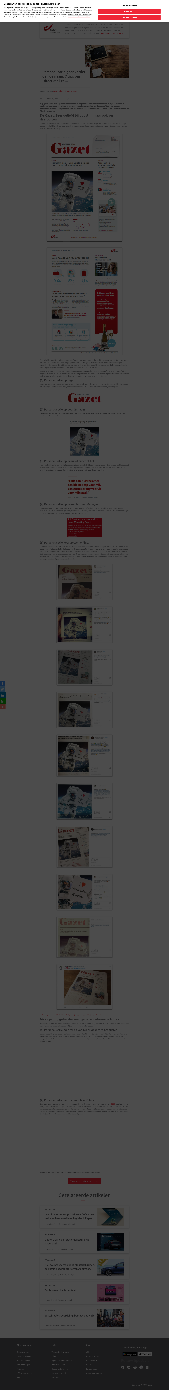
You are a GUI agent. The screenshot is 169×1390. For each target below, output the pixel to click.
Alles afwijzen (129, 11)
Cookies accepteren (129, 17)
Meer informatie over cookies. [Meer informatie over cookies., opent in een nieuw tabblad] (79, 17)
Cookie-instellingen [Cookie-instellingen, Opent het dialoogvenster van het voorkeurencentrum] (129, 5)
